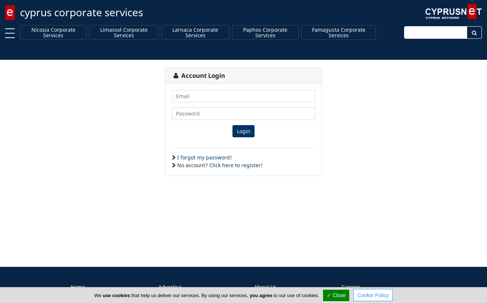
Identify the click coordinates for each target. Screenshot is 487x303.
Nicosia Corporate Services (53, 32)
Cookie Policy (373, 295)
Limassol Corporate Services (124, 32)
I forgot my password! (204, 157)
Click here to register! (236, 165)
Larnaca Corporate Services (195, 32)
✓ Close (336, 295)
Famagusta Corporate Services (338, 32)
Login (243, 131)
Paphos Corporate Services (265, 32)
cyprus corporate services (81, 12)
